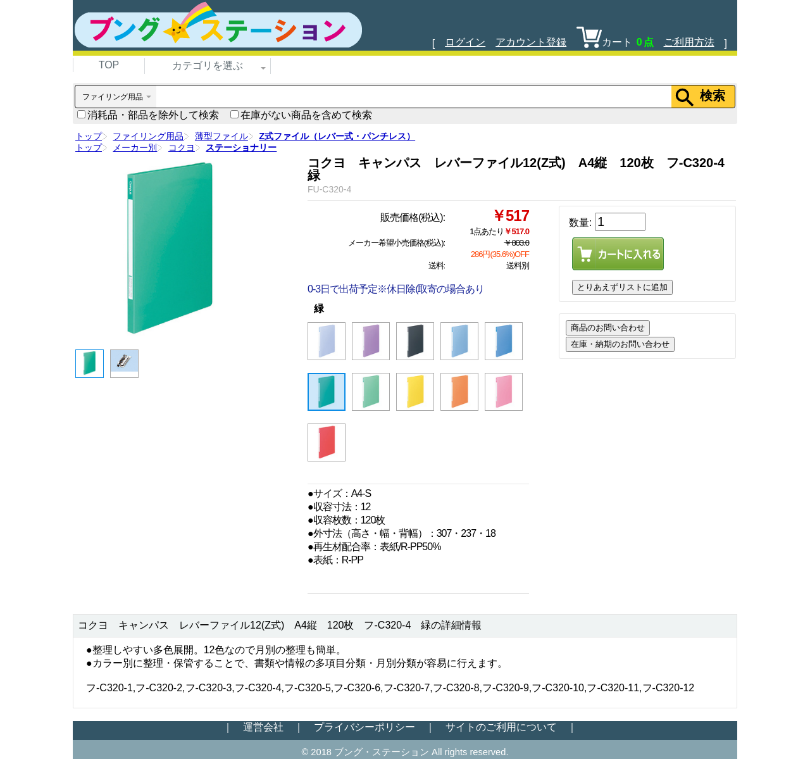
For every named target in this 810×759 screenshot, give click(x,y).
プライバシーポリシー (364, 727)
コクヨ (181, 147)
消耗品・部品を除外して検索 (148, 115)
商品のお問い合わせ (608, 327)
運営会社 (263, 727)
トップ (88, 136)
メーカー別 (135, 147)
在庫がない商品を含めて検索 (301, 115)
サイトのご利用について (501, 727)
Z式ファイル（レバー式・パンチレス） (337, 136)
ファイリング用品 (148, 136)
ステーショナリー (241, 147)
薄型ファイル (221, 136)
